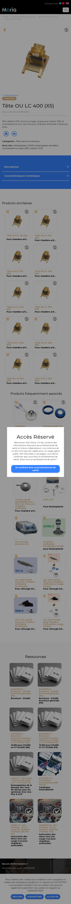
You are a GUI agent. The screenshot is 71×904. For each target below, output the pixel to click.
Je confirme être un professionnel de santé (35, 469)
